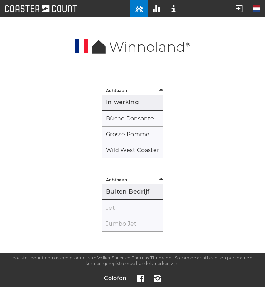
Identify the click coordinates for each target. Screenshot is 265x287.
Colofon (115, 278)
